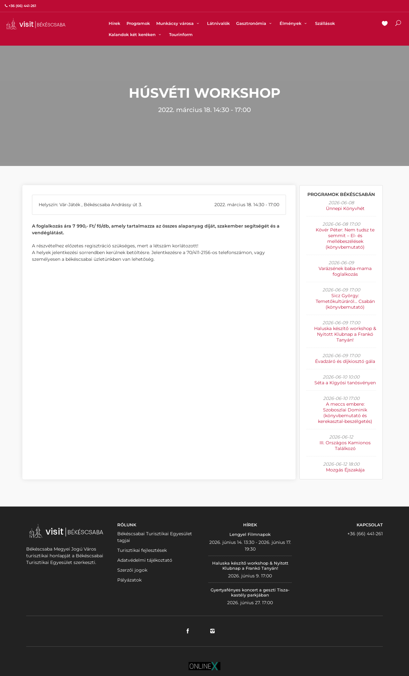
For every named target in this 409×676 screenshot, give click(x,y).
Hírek (114, 23)
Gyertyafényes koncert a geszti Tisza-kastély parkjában (250, 592)
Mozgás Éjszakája (345, 470)
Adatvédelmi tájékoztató (144, 560)
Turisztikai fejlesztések (142, 550)
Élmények (294, 23)
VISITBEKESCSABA (36, 24)
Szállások (325, 23)
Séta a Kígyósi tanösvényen (345, 383)
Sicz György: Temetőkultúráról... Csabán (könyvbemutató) (345, 301)
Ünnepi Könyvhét (345, 208)
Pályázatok (129, 580)
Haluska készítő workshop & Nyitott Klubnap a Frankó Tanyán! (345, 334)
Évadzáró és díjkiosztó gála (345, 361)
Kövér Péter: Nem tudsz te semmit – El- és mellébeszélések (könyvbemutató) (345, 238)
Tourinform (181, 34)
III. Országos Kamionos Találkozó (345, 445)
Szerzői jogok (132, 570)
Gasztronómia (254, 23)
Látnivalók (218, 23)
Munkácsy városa (178, 23)
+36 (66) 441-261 (365, 534)
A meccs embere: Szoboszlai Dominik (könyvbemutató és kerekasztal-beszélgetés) (345, 412)
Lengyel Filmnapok (250, 534)
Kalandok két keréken (136, 34)
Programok (138, 23)
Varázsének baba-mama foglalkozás (345, 271)
